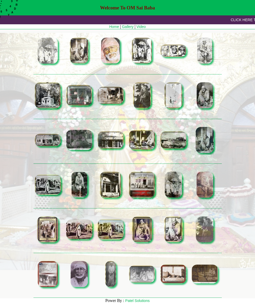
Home (114, 27)
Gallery (127, 27)
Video (141, 27)
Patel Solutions (137, 301)
